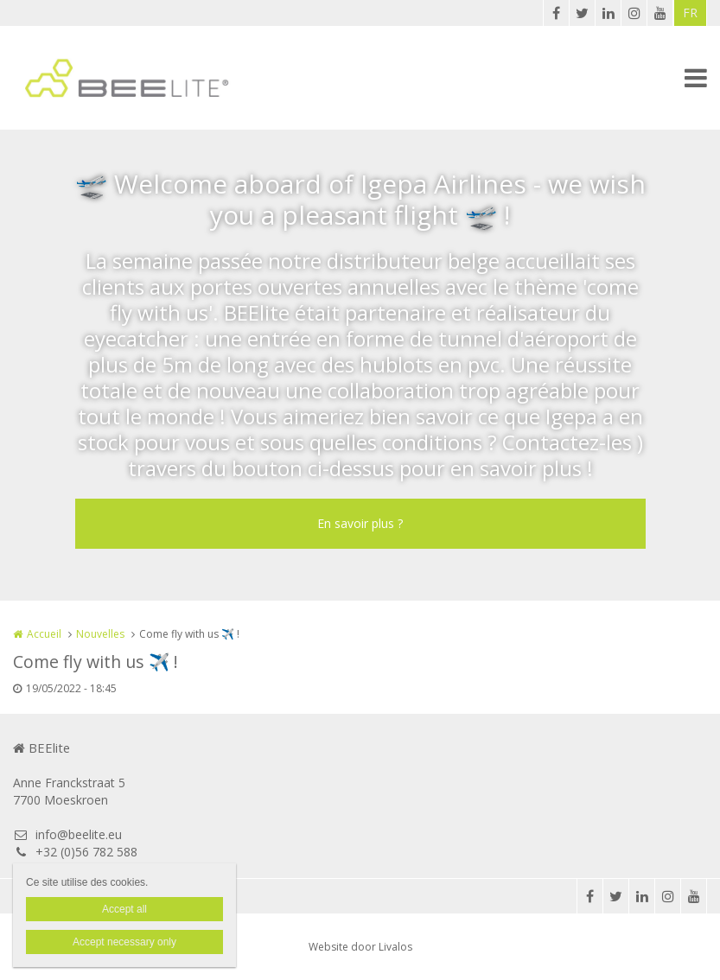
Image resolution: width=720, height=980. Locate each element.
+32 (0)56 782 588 (75, 851)
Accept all (124, 909)
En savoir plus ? (360, 523)
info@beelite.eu (67, 834)
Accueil (44, 634)
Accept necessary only (124, 942)
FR (690, 12)
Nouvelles (100, 634)
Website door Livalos (360, 946)
